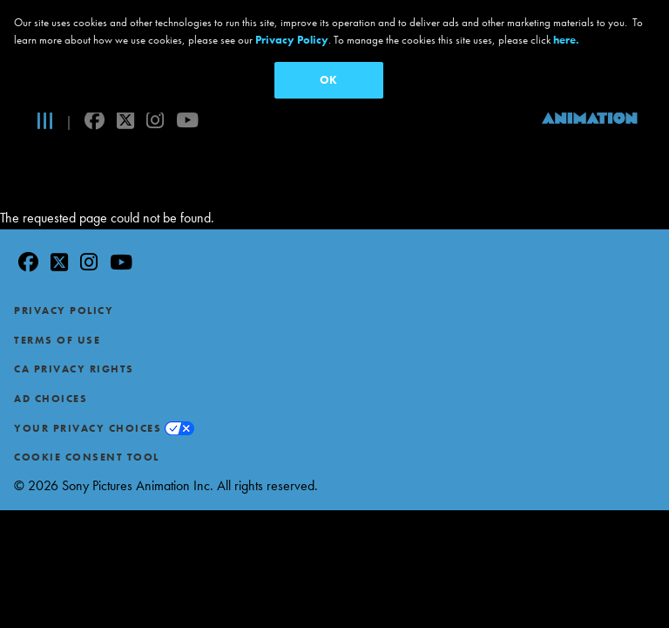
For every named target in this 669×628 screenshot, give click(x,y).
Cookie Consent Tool (86, 422)
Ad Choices (50, 364)
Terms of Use (57, 305)
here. (566, 39)
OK (328, 79)
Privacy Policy (63, 276)
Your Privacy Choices (87, 393)
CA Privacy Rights (74, 335)
